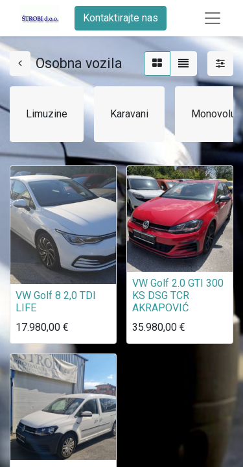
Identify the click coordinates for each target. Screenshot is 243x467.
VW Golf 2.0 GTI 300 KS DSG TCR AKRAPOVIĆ (178, 295)
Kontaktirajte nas (120, 18)
